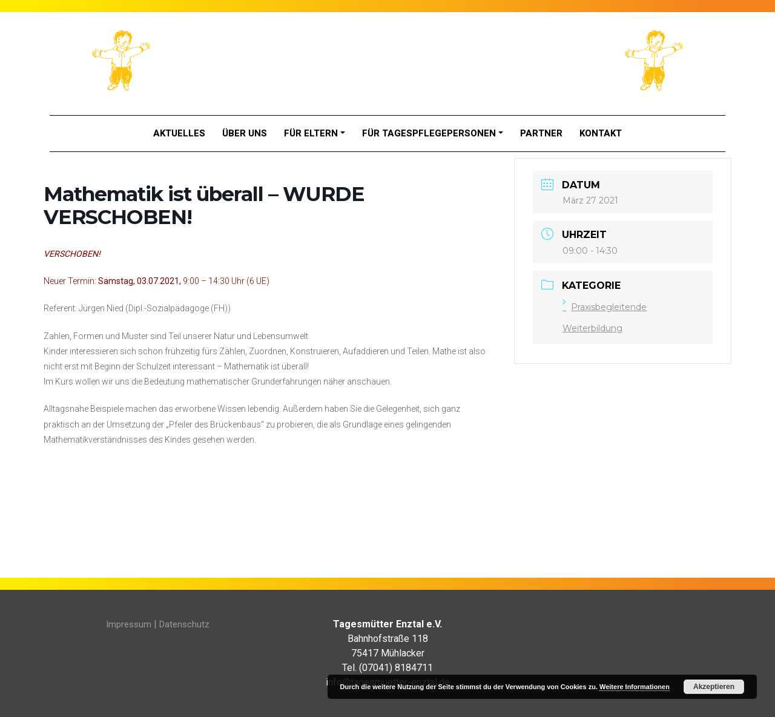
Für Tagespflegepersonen (429, 133)
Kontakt (600, 133)
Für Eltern (311, 133)
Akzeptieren (713, 686)
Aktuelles (179, 133)
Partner (541, 133)
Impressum (128, 624)
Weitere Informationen (634, 686)
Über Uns (244, 133)
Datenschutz (184, 624)
